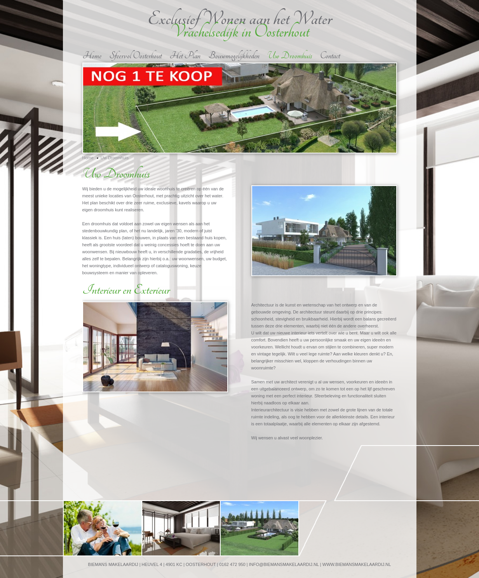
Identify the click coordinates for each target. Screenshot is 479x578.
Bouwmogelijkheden (234, 55)
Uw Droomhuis (289, 55)
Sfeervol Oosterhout (135, 55)
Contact (330, 55)
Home (91, 55)
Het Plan (184, 55)
